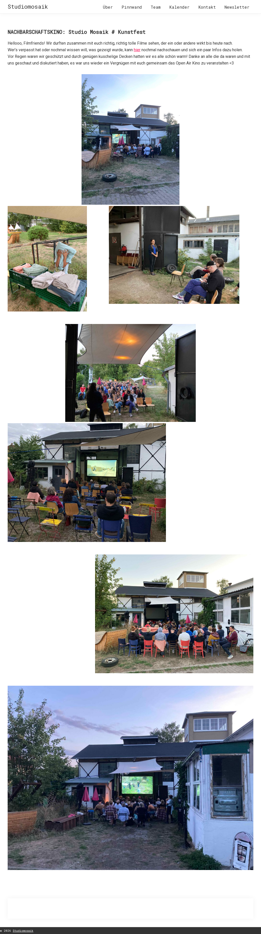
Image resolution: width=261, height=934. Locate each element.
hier (137, 49)
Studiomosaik (28, 6)
